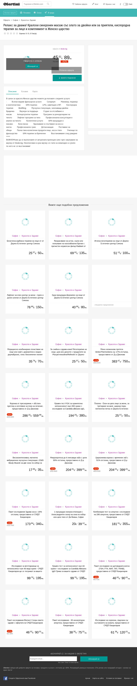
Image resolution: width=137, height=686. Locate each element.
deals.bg (64, 49)
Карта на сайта (98, 678)
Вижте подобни (67, 78)
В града (49, 13)
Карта (35, 91)
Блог (95, 4)
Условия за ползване (114, 678)
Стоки (38, 13)
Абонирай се (32, 66)
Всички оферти (10, 13)
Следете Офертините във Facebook (22, 678)
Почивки (25, 13)
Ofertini (11, 4)
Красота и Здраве (30, 236)
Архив (87, 678)
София (15, 236)
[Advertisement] (111, 86)
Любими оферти (79, 4)
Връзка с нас (109, 4)
